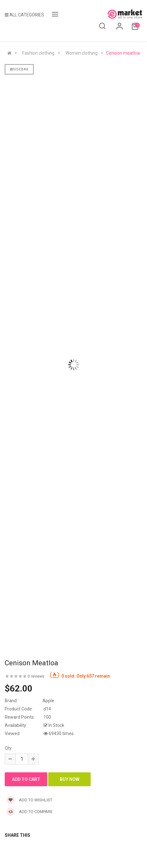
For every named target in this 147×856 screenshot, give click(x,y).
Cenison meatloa (123, 53)
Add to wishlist (29, 800)
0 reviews (36, 676)
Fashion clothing (38, 53)
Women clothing (81, 53)
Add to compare (29, 811)
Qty (8, 748)
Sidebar (19, 69)
